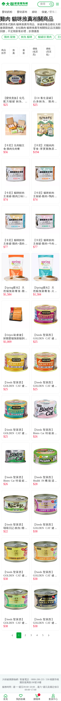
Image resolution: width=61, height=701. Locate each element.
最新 (24, 51)
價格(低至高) (35, 51)
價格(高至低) (48, 51)
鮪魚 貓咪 (26, 37)
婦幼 (34, 11)
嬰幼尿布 (22, 11)
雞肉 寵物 (9, 37)
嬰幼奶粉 (7, 11)
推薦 (14, 51)
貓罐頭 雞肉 (45, 37)
